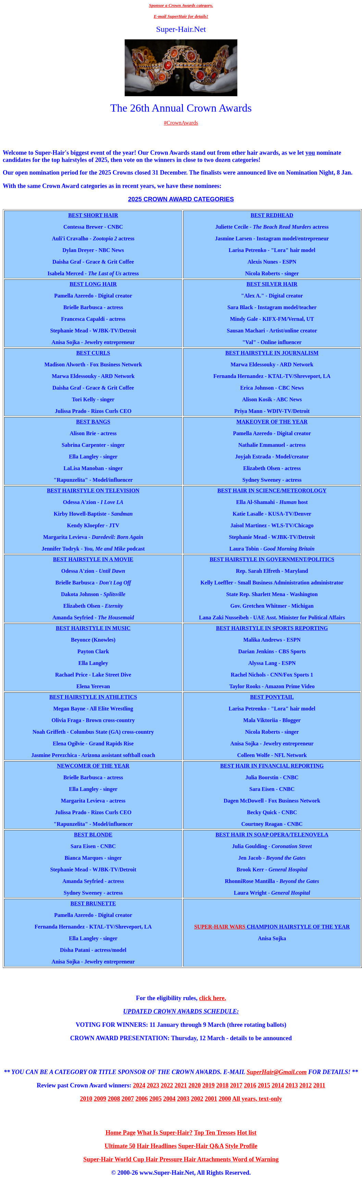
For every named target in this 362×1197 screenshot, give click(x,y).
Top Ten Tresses (214, 1132)
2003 (183, 1098)
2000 (225, 1098)
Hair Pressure (164, 1159)
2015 (264, 1085)
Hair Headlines (157, 1146)
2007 (128, 1098)
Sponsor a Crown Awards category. (181, 5)
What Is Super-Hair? (164, 1132)
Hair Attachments (207, 1159)
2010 (86, 1098)
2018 (222, 1085)
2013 (292, 1085)
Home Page (120, 1132)
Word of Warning (255, 1159)
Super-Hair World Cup (113, 1159)
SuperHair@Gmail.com (277, 1072)
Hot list (247, 1132)
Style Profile (241, 1146)
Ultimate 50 (120, 1146)
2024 (139, 1085)
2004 (169, 1098)
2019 (208, 1085)
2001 (211, 1098)
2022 (167, 1085)
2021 (181, 1085)
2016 (250, 1085)
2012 (305, 1085)
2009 (100, 1098)
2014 (278, 1085)
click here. (212, 998)
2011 (319, 1085)
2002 (197, 1098)
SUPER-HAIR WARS (220, 927)
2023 (153, 1085)
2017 (236, 1085)
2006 (142, 1098)
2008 (114, 1098)
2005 (155, 1098)
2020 (194, 1085)
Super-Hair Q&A (201, 1146)
